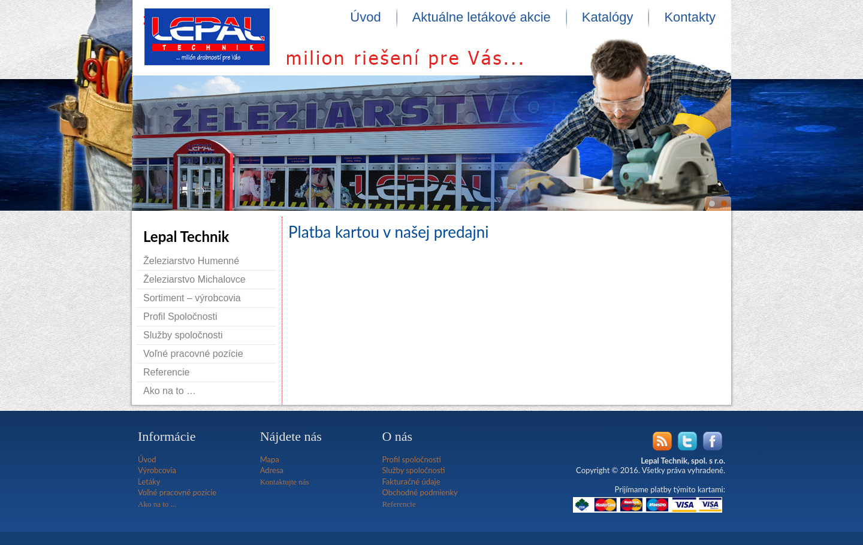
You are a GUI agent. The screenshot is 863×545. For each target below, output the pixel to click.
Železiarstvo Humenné (191, 261)
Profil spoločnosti (411, 459)
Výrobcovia (157, 470)
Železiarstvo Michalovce (194, 279)
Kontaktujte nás (284, 481)
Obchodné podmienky (419, 492)
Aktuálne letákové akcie (481, 17)
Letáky (149, 481)
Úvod (365, 17)
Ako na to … (169, 391)
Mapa (269, 459)
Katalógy (607, 17)
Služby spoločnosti (183, 335)
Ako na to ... (157, 503)
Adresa (271, 470)
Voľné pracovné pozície (193, 354)
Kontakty (690, 17)
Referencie (166, 372)
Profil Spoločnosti (180, 316)
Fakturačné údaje (411, 481)
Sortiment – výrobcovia (192, 298)
